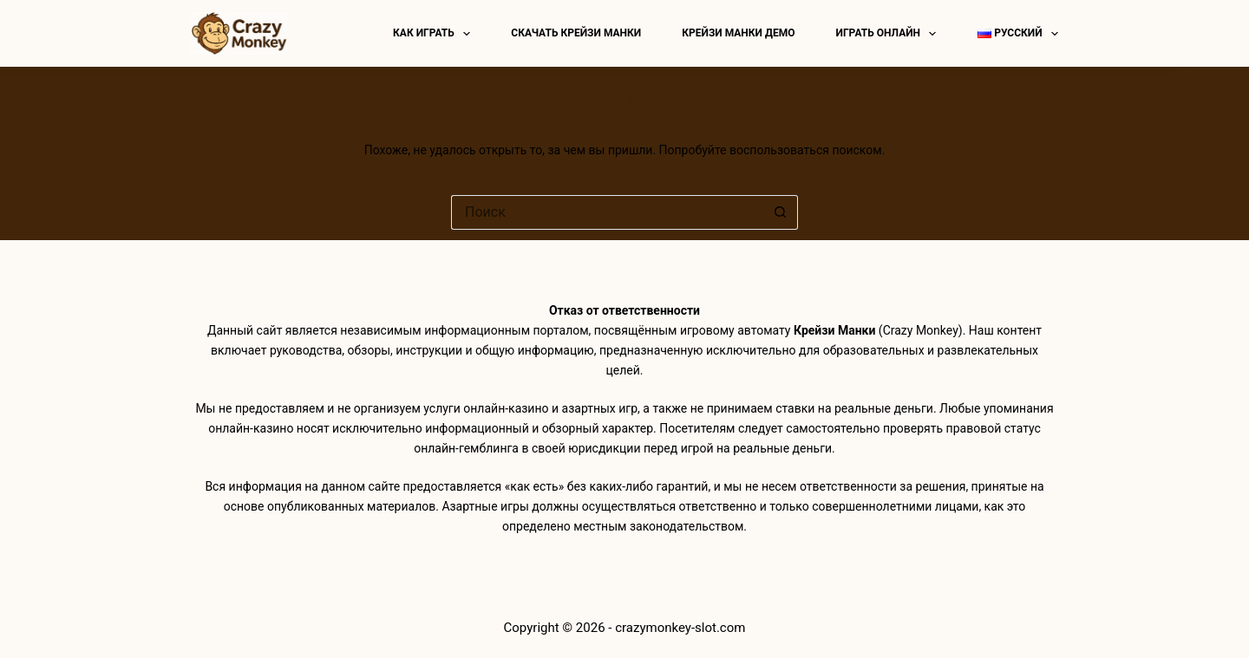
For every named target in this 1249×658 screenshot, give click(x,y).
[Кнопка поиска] (780, 212)
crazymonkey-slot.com (680, 627)
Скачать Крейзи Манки (576, 33)
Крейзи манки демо (738, 33)
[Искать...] (607, 212)
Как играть (435, 33)
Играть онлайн (890, 33)
